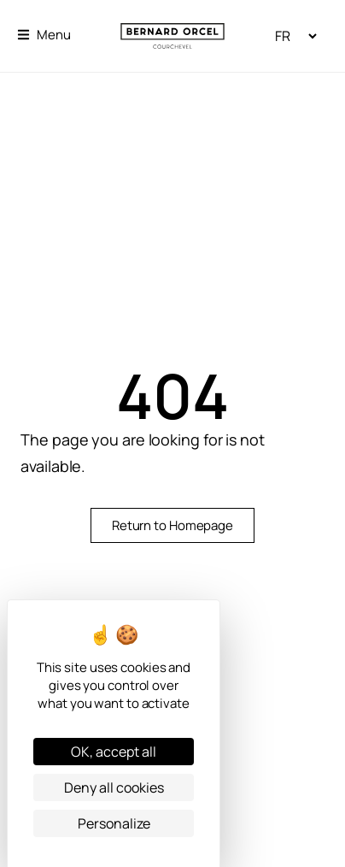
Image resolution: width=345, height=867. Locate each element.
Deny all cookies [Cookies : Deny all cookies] (114, 787)
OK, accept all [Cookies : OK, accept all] (113, 751)
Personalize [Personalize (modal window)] (114, 823)
